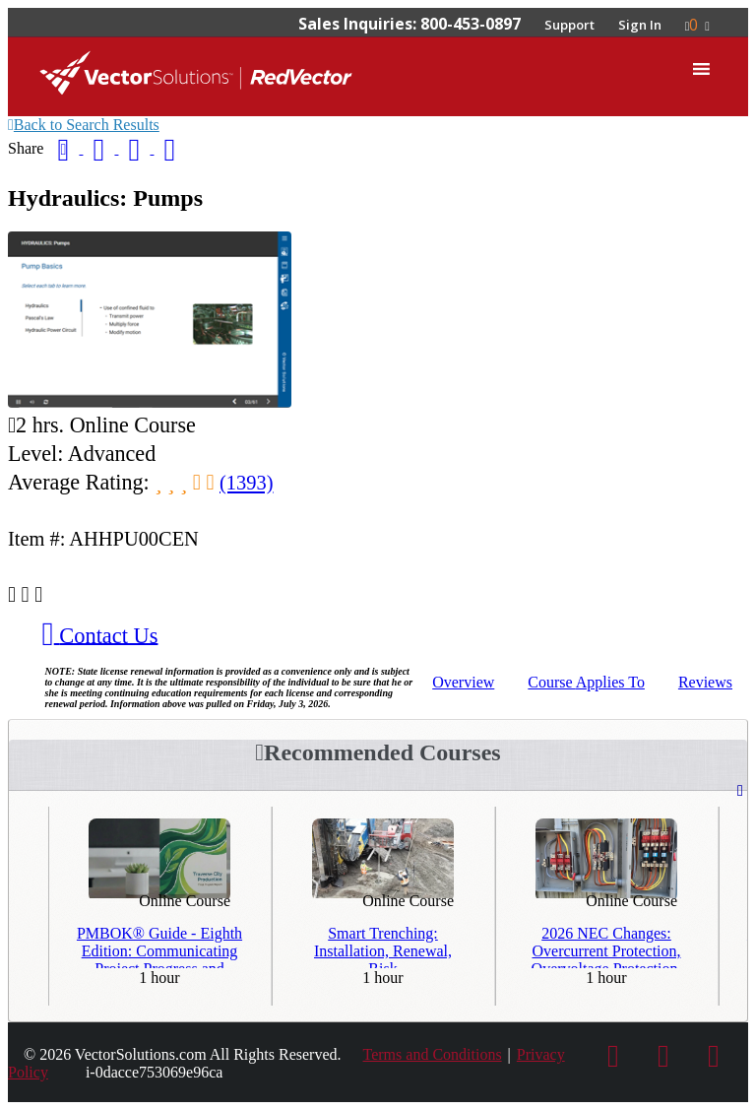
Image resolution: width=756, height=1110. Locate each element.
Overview (463, 682)
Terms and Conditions (432, 1054)
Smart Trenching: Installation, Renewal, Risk (383, 946)
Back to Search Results (83, 124)
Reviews (705, 682)
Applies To (586, 682)
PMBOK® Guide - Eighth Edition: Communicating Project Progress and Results (159, 946)
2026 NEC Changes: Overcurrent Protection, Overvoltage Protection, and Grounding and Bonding (607, 946)
